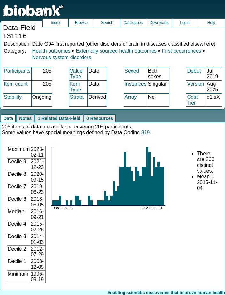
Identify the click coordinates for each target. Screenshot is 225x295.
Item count (16, 84)
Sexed (131, 71)
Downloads (158, 22)
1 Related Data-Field (59, 118)
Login (184, 22)
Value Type (76, 73)
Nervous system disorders (61, 57)
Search (107, 22)
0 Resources (99, 118)
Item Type (75, 86)
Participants (17, 71)
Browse (81, 22)
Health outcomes (51, 51)
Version (195, 84)
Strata (77, 97)
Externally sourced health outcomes (116, 51)
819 (145, 132)
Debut (194, 71)
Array (130, 97)
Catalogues (133, 22)
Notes (25, 118)
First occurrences (181, 51)
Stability (13, 97)
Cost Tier (192, 99)
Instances (135, 84)
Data (8, 118)
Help (211, 22)
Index (55, 22)
